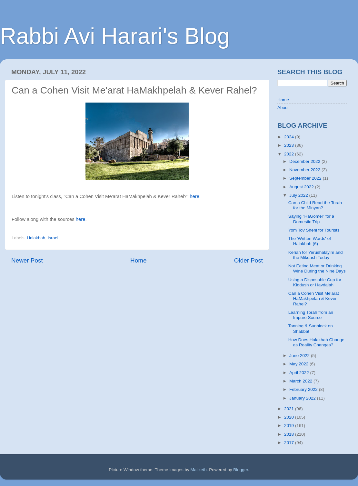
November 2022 (305, 169)
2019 (289, 425)
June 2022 (300, 355)
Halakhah (36, 237)
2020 (289, 417)
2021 (289, 408)
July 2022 (299, 195)
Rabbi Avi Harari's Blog (115, 36)
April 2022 (299, 372)
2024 (289, 136)
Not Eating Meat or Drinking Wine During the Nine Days (317, 268)
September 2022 (306, 178)
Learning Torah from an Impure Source (310, 315)
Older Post (248, 260)
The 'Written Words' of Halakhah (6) (309, 241)
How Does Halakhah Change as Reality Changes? (316, 342)
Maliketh (198, 469)
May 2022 (299, 364)
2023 (289, 145)
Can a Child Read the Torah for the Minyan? (315, 205)
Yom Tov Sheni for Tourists (314, 230)
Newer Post (27, 260)
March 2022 (301, 381)
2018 (289, 434)
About (283, 107)
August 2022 (302, 186)
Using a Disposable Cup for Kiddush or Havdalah (314, 282)
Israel (53, 237)
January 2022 (303, 398)
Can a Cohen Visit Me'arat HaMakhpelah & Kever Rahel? (313, 298)
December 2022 (305, 161)
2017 (289, 442)
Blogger (240, 469)
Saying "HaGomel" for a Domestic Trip (311, 219)
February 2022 (304, 389)
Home (138, 260)
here (194, 196)
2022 (289, 154)
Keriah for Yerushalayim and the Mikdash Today (315, 255)
